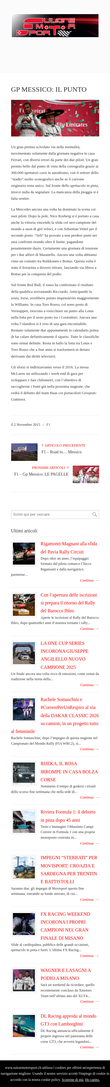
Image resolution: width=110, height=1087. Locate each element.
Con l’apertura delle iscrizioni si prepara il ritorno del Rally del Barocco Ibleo (69, 602)
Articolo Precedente (64, 445)
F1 (48, 425)
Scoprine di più (72, 1080)
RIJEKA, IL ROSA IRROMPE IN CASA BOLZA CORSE (69, 771)
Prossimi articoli (50, 468)
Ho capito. (92, 1080)
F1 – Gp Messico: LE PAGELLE (41, 474)
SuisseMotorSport (55, 24)
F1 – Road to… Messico (62, 452)
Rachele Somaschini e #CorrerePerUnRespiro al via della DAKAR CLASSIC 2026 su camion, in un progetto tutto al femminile (55, 715)
